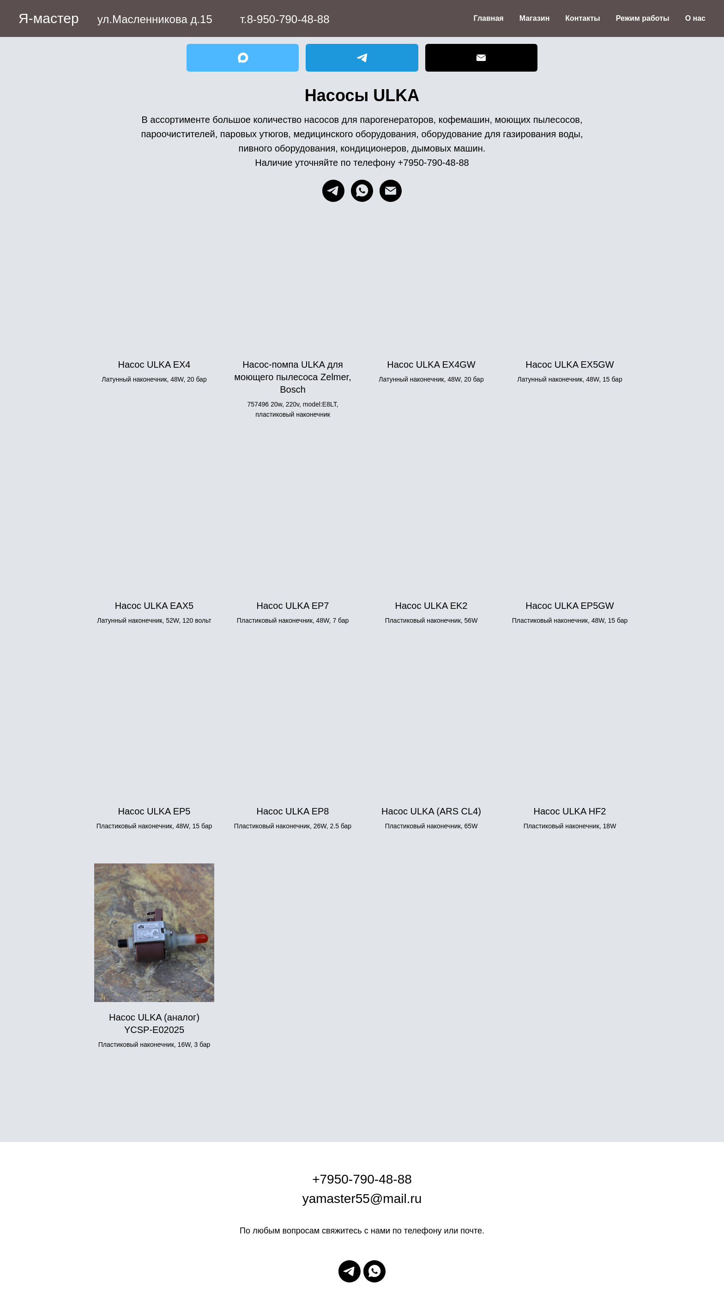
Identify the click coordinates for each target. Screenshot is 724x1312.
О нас (695, 18)
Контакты (582, 18)
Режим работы (643, 18)
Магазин (534, 18)
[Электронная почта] (391, 191)
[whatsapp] (362, 191)
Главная (489, 18)
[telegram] (333, 191)
